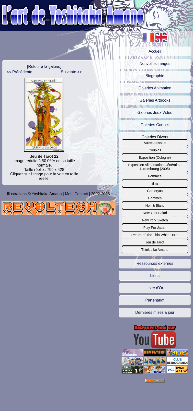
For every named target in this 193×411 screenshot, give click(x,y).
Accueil (154, 51)
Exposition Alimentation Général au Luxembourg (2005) (155, 167)
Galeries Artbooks (154, 100)
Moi (68, 194)
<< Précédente (19, 72)
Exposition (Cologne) (155, 157)
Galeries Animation (154, 88)
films (155, 183)
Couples (154, 150)
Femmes (154, 176)
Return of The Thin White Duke (154, 235)
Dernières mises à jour (154, 312)
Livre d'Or (155, 288)
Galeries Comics (154, 125)
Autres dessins (155, 143)
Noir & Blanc (154, 205)
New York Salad (155, 213)
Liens (154, 276)
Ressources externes (154, 263)
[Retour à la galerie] (44, 66)
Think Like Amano (154, 250)
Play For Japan (154, 228)
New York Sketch (155, 220)
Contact (81, 194)
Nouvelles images (154, 63)
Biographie (155, 76)
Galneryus (155, 191)
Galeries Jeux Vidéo (154, 112)
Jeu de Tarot (155, 242)
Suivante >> (71, 72)
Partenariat (154, 300)
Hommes (155, 198)
